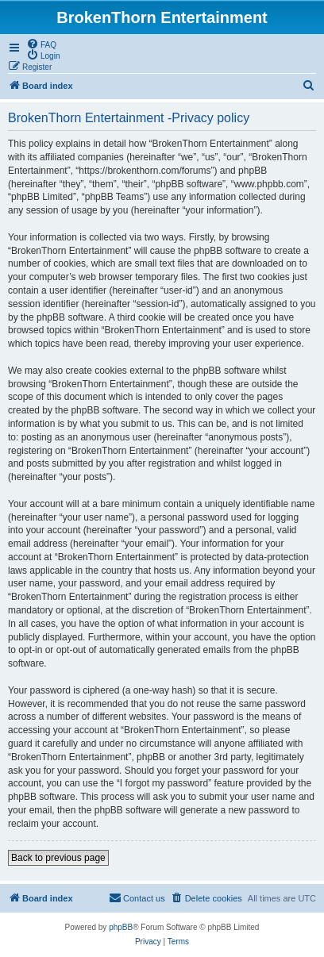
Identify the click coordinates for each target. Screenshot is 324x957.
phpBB (121, 927)
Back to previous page (58, 857)
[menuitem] (41, 43)
